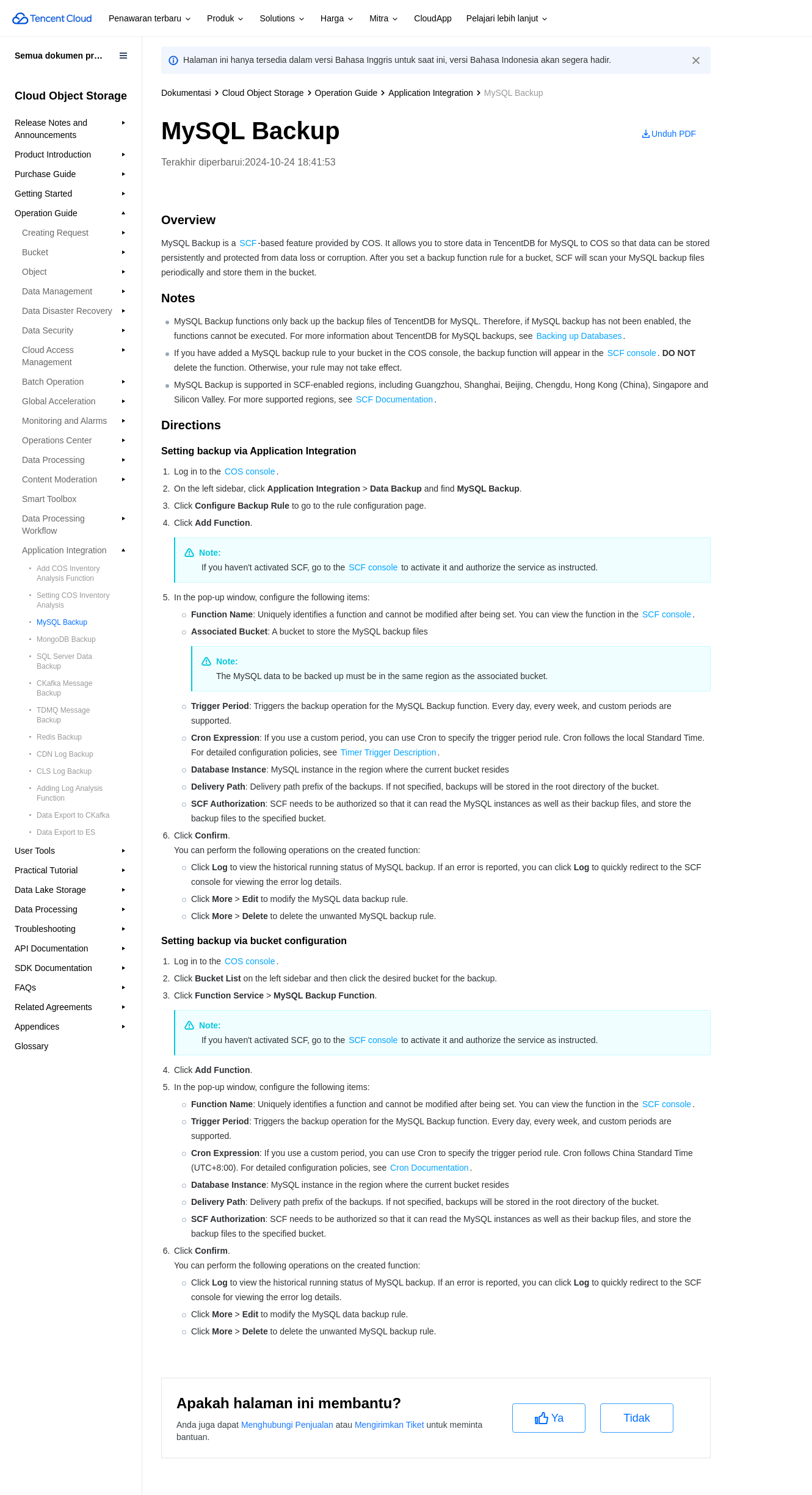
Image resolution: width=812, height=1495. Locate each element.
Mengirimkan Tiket (389, 1425)
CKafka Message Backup (64, 688)
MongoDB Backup (66, 639)
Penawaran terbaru (150, 18)
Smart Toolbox (49, 499)
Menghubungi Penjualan (287, 1425)
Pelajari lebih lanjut (507, 18)
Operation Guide (346, 93)
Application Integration (430, 93)
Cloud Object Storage (263, 93)
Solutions (282, 18)
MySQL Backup (62, 622)
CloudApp (433, 18)
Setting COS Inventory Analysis (73, 600)
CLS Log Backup (64, 771)
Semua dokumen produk (64, 55)
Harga (338, 18)
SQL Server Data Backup (64, 661)
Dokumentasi (186, 93)
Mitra (384, 18)
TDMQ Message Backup (63, 715)
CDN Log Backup (65, 754)
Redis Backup (59, 737)
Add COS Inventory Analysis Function (68, 573)
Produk (226, 18)
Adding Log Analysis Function (70, 793)
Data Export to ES (66, 832)
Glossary (31, 1046)
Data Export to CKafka (73, 815)
